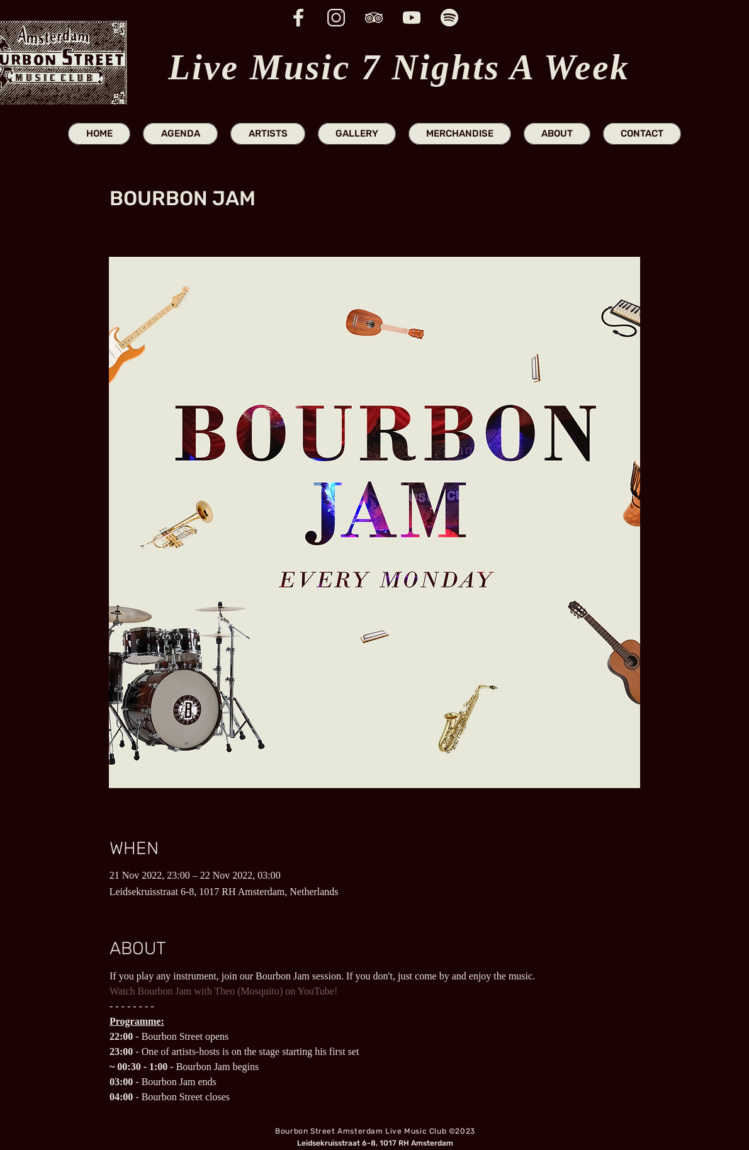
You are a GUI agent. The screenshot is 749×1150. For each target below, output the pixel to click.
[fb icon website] (298, 17)
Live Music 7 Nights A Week (398, 67)
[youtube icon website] (411, 17)
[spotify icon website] (449, 17)
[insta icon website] (336, 17)
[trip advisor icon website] (374, 17)
